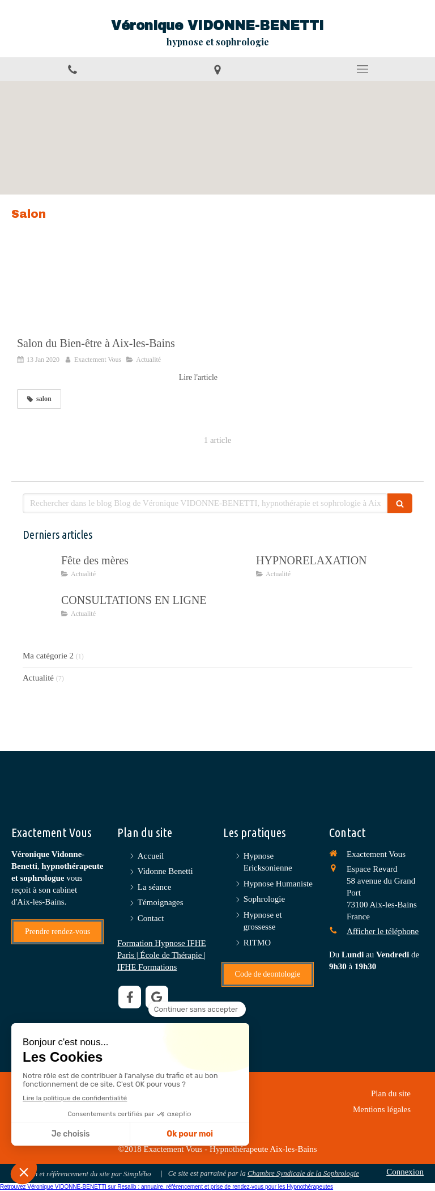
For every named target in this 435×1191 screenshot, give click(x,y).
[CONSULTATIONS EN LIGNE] (40, 611)
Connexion (405, 1171)
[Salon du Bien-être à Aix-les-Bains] (117, 290)
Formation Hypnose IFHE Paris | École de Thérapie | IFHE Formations (161, 955)
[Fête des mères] (40, 572)
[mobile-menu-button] (362, 69)
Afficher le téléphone (383, 931)
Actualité (38, 677)
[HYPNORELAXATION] (234, 572)
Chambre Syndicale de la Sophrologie (303, 1173)
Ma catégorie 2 (48, 655)
